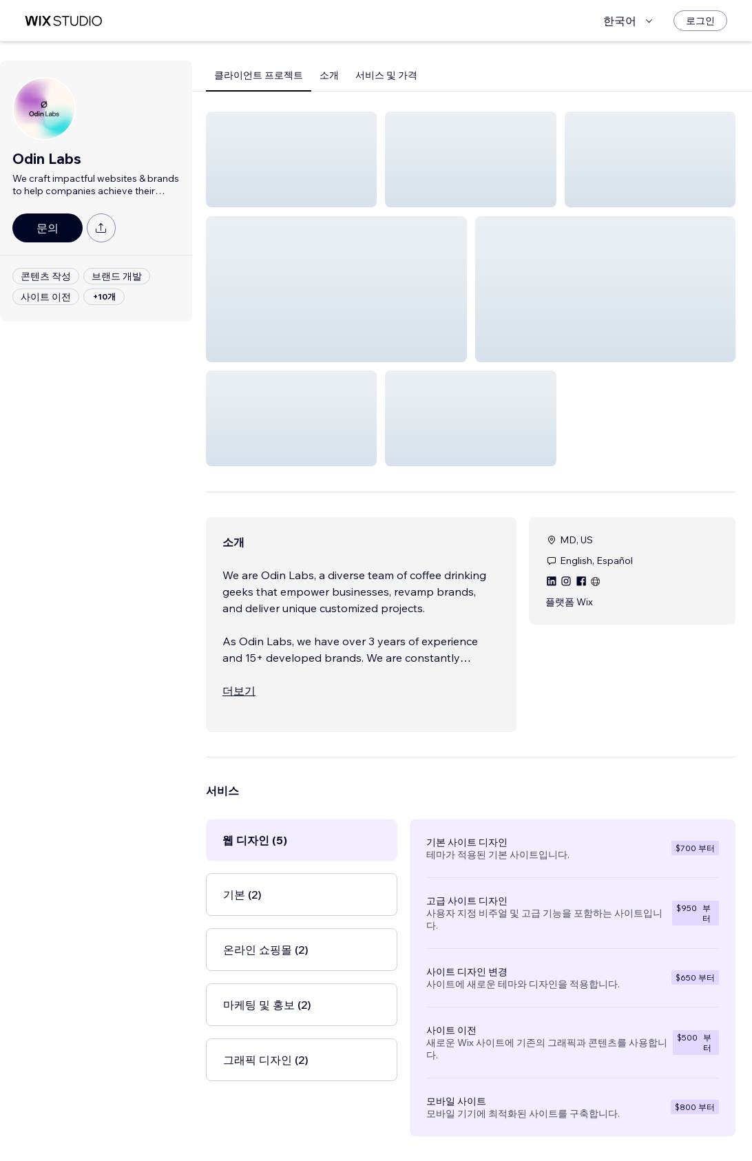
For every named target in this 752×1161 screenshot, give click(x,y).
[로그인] (700, 20)
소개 (329, 75)
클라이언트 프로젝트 (258, 75)
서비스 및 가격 (386, 75)
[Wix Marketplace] (63, 21)
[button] (291, 159)
